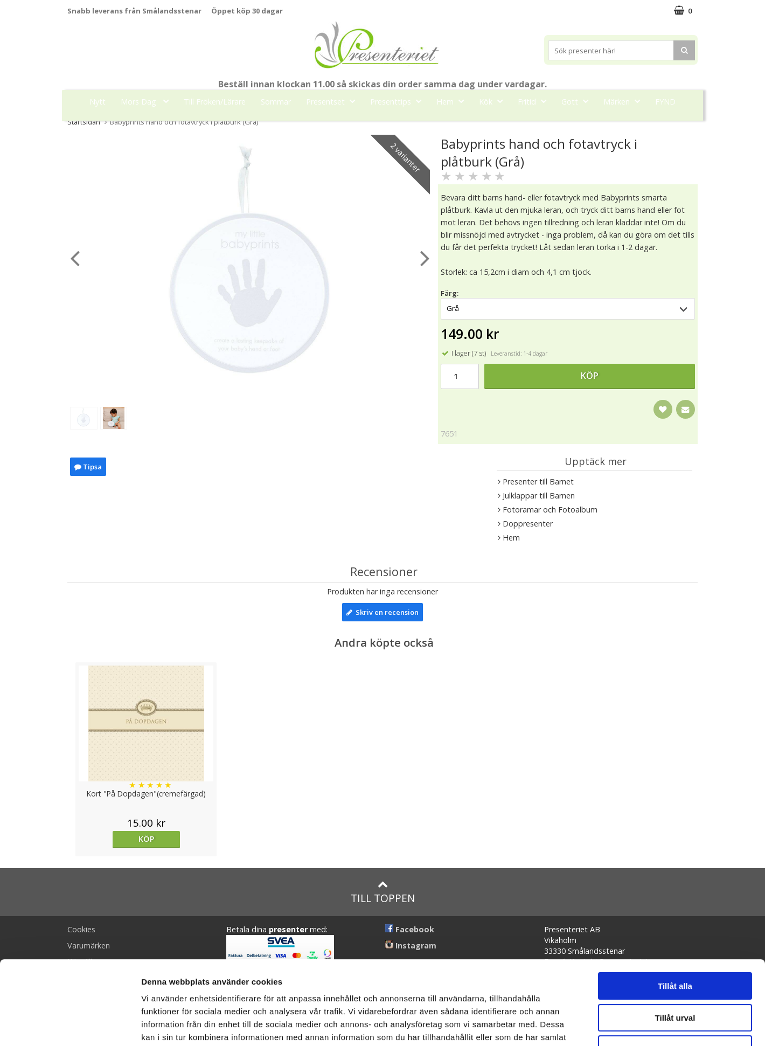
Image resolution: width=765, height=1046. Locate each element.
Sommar (276, 101)
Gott (578, 101)
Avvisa (675, 977)
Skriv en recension (382, 612)
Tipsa (88, 467)
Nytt (97, 101)
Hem (453, 101)
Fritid (535, 101)
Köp (590, 376)
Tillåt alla (675, 914)
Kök (494, 101)
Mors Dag (148, 101)
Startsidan (83, 122)
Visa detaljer (585, 1024)
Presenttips (399, 101)
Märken (624, 101)
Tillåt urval (675, 946)
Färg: (449, 293)
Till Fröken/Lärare (215, 101)
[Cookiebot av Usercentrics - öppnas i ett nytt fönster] (70, 1025)
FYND (665, 101)
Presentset (333, 101)
